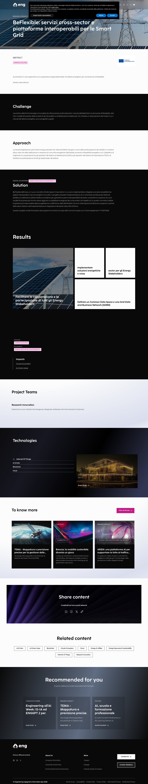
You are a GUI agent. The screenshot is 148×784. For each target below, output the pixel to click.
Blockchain (17, 467)
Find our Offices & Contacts (21, 755)
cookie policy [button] (55, 7)
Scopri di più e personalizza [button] (42, 15)
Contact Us (126, 757)
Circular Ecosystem (23, 364)
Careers (86, 760)
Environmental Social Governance (56, 769)
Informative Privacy (114, 782)
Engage (86, 765)
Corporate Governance (53, 765)
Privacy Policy (101, 782)
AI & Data (16, 463)
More (86, 756)
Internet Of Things (22, 459)
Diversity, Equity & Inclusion (93, 769)
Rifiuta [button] (101, 15)
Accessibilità (80, 782)
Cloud (15, 471)
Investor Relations (126, 765)
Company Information (53, 760)
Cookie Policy (90, 782)
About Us (49, 756)
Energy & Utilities (20, 62)
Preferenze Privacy (128, 782)
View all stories (125, 510)
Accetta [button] (112, 15)
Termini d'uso (70, 782)
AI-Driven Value (22, 368)
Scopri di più (83, 485)
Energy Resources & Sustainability (27, 349)
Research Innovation (83, 655)
